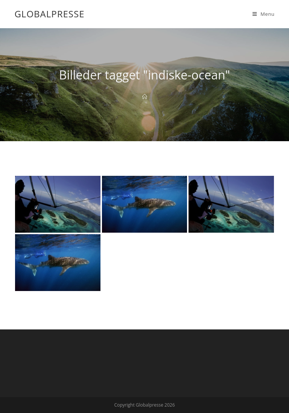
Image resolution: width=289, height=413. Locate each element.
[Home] (144, 96)
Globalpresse (49, 14)
